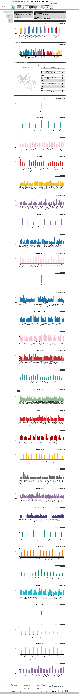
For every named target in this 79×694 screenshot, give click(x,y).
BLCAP (42, 91)
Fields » (55, 3)
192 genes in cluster (40, 65)
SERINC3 (42, 90)
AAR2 (42, 78)
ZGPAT (42, 86)
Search (52, 3)
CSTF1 (42, 77)
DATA (50, 1)
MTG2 (42, 88)
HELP (54, 1)
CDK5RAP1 (43, 75)
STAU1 (42, 80)
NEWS (42, 1)
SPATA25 (42, 84)
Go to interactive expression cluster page (27, 67)
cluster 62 (34, 64)
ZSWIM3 (42, 83)
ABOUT (38, 1)
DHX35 (42, 73)
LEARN (46, 1)
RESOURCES (33, 1)
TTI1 (41, 71)
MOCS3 (42, 72)
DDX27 (42, 82)
